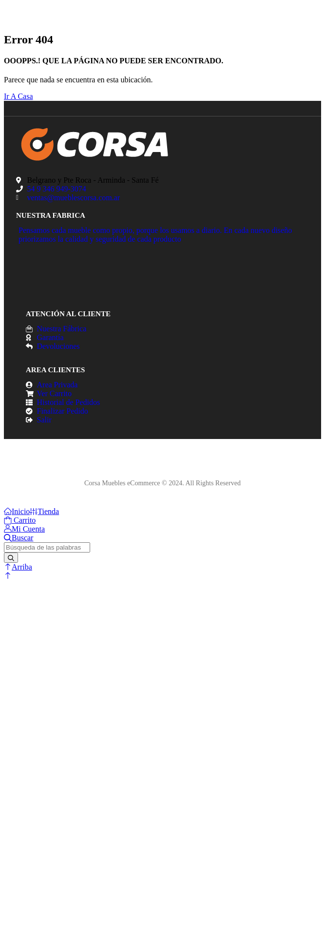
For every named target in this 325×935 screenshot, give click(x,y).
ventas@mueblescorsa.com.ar (73, 197)
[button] (8, 576)
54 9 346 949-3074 (56, 189)
